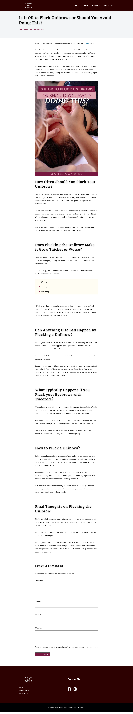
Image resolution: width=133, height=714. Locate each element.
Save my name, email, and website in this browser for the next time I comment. (66, 649)
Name (38, 603)
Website (38, 630)
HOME (21, 690)
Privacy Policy (24, 692)
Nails (106, 6)
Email (38, 617)
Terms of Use (23, 695)
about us (88, 43)
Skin (77, 6)
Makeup (95, 6)
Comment (39, 580)
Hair (85, 6)
